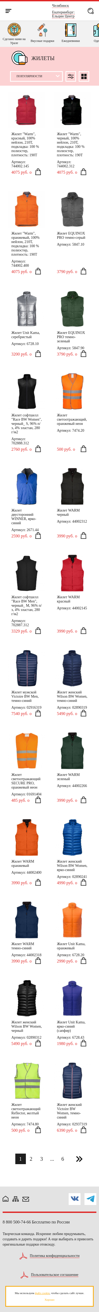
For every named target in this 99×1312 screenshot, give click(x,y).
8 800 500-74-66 (17, 1222)
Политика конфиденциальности (55, 1256)
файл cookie (42, 1293)
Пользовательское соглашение (54, 1275)
